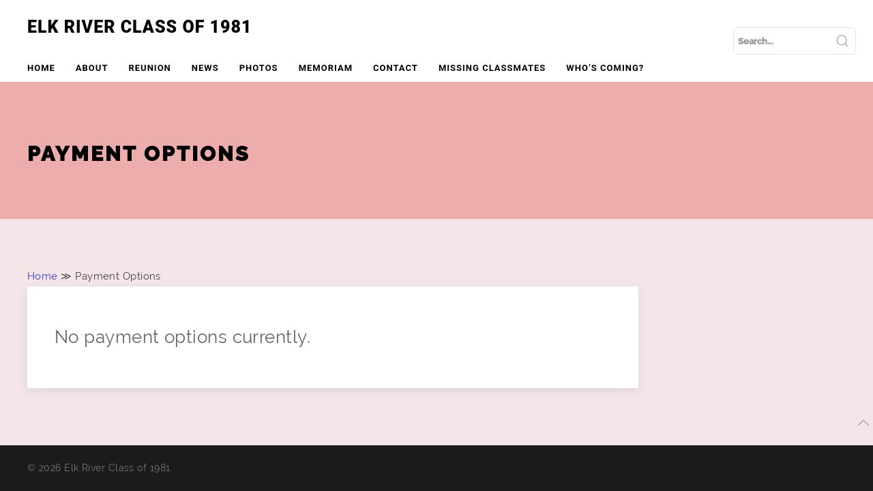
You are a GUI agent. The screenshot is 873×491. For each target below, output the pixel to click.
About (92, 68)
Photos (258, 68)
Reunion (149, 68)
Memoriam (326, 68)
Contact (395, 68)
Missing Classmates (492, 68)
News (205, 68)
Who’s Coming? (605, 68)
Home (41, 68)
